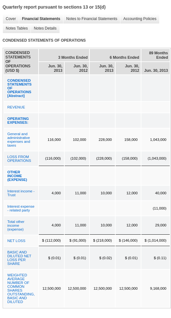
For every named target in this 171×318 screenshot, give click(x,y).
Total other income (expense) (16, 225)
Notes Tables (15, 28)
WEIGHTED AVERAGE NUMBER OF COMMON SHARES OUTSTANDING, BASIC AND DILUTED (21, 288)
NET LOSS (16, 241)
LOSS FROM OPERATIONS (19, 158)
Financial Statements (39, 19)
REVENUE (16, 107)
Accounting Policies (138, 19)
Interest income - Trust (21, 193)
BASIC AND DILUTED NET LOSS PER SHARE (19, 258)
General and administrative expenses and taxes (18, 139)
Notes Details (43, 28)
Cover (9, 19)
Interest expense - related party (20, 208)
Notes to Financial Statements (90, 19)
